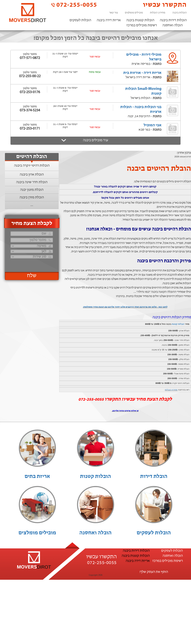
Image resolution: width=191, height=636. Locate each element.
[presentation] (31, 264)
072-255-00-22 (30, 76)
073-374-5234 (30, 110)
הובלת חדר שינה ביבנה (31, 182)
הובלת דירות (153, 476)
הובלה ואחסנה (172, 25)
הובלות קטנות (178, 324)
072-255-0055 (74, 5)
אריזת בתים (37, 476)
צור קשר (113, 12)
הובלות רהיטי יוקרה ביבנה (32, 165)
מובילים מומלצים (134, 12)
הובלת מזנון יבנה (31, 190)
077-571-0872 (30, 58)
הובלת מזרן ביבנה (32, 197)
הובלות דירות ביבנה (173, 20)
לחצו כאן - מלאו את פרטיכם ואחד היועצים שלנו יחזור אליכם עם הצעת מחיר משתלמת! (125, 307)
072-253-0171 (30, 128)
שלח (31, 276)
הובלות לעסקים (80, 20)
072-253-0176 (30, 92)
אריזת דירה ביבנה (109, 20)
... (31, 205)
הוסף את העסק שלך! (154, 572)
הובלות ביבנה (179, 12)
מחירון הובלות (157, 12)
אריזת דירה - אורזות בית (142, 73)
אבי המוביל (152, 125)
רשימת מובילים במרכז (142, 25)
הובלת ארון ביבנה (32, 174)
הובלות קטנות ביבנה (140, 20)
